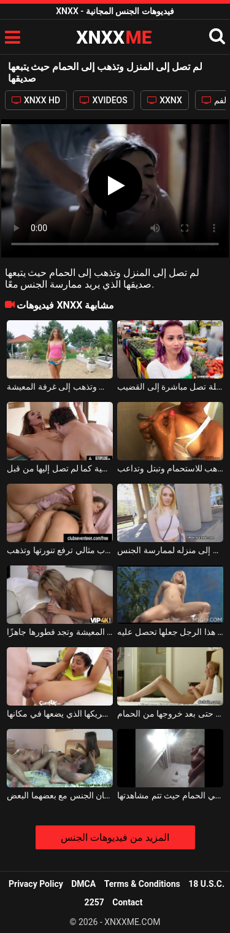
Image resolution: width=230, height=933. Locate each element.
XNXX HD (36, 100)
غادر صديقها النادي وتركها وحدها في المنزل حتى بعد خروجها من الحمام (170, 713)
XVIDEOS (104, 100)
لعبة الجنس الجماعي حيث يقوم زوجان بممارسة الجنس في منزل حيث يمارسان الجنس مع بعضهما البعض (60, 795)
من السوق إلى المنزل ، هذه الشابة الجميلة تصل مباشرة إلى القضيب (170, 387)
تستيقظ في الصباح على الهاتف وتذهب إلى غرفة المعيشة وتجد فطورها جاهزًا (60, 632)
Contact (127, 902)
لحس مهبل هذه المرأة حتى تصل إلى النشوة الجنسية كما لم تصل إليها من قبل (60, 468)
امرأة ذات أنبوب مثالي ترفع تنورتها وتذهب (60, 550)
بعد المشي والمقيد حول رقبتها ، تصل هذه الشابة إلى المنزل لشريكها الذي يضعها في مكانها (60, 713)
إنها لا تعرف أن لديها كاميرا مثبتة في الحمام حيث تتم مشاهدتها (170, 795)
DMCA (83, 884)
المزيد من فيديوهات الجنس (115, 837)
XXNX (164, 100)
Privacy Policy (36, 884)
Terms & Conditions (142, 884)
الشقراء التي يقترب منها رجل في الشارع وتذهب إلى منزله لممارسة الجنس (170, 550)
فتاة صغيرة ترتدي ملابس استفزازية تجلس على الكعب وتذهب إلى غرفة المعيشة (60, 387)
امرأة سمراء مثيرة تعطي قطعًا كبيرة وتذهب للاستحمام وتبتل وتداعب (170, 468)
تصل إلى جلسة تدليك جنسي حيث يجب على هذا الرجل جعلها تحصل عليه (170, 632)
